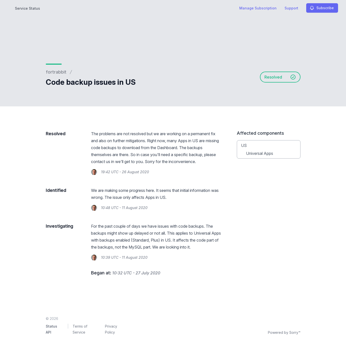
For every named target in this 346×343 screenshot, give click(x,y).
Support (291, 8)
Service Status (27, 8)
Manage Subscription (258, 8)
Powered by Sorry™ (284, 332)
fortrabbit (56, 72)
